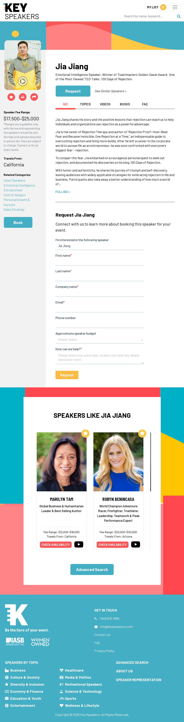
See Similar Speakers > (110, 91)
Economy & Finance (26, 691)
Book (18, 222)
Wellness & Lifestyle (82, 705)
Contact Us (102, 634)
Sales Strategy (14, 209)
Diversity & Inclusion (27, 684)
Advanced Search (92, 569)
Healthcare (74, 670)
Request (73, 91)
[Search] (148, 16)
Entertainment (22, 705)
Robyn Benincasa (118, 499)
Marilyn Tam (61, 499)
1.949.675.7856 (109, 618)
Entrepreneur (13, 190)
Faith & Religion (15, 195)
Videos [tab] (105, 104)
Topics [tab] (85, 104)
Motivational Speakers (83, 684)
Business (18, 670)
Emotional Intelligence (19, 185)
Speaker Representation (138, 680)
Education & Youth (25, 698)
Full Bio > (62, 192)
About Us (124, 671)
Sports (70, 698)
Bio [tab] (65, 104)
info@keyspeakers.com (116, 626)
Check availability (56, 544)
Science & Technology (83, 691)
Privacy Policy (104, 651)
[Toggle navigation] (175, 7)
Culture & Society (25, 677)
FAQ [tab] (145, 104)
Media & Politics (78, 677)
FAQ (97, 643)
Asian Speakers (14, 180)
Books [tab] (125, 104)
